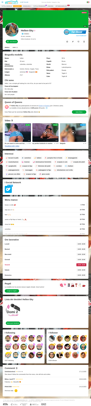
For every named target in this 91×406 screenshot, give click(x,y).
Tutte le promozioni (39, 6)
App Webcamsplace (61, 6)
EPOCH (32, 400)
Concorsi (50, 6)
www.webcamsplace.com (22, 400)
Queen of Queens (44, 105)
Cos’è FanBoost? (81, 35)
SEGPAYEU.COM (39, 400)
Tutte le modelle (7, 6)
